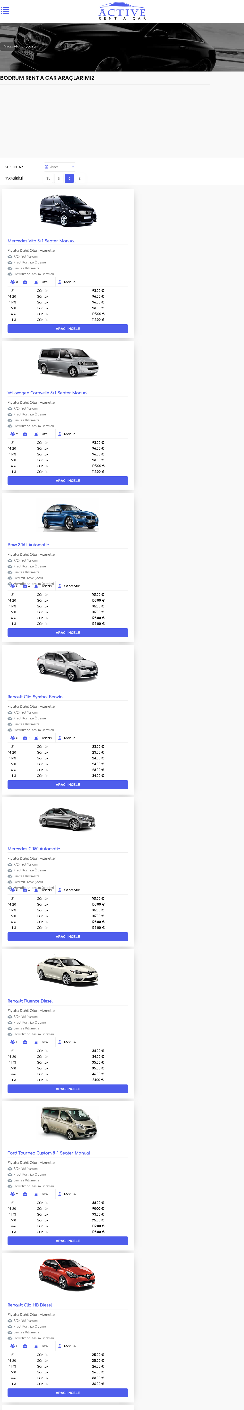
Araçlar (22, 1314)
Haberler (123, 1326)
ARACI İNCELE (61, 328)
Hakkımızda (125, 1320)
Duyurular (24, 1333)
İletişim (21, 1326)
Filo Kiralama (126, 1314)
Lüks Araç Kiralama (31, 1320)
